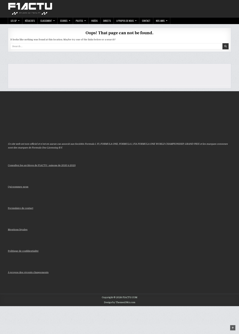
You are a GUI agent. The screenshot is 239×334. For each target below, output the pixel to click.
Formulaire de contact (20, 208)
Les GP (14, 20)
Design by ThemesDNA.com (119, 302)
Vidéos (94, 20)
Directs (107, 20)
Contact (146, 20)
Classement (46, 20)
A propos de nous (125, 20)
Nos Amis (160, 20)
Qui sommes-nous (18, 186)
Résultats (30, 20)
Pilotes (79, 20)
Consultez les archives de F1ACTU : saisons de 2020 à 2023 (42, 165)
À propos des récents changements (28, 272)
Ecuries (64, 20)
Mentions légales (18, 229)
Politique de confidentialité (23, 251)
